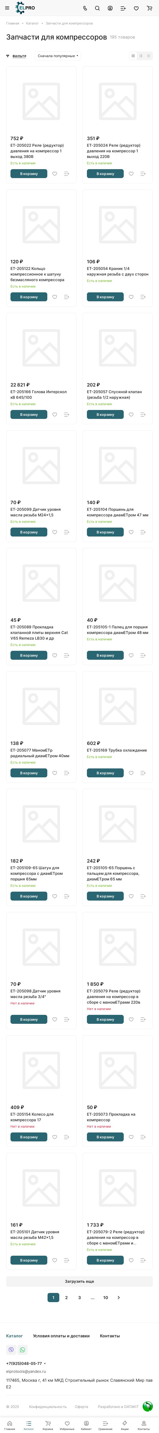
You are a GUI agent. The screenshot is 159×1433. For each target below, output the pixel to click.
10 (105, 1297)
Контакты (110, 1335)
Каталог (14, 1335)
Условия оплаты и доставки (61, 1335)
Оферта (81, 1406)
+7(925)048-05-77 (24, 1363)
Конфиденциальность (48, 1406)
